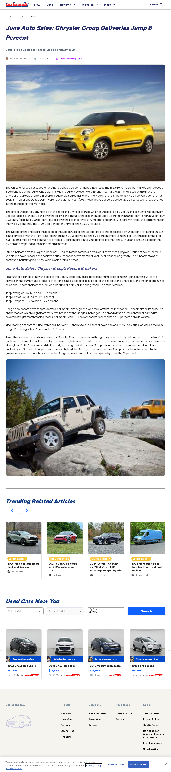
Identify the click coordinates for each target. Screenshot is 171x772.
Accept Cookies (139, 764)
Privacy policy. (94, 765)
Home (8, 16)
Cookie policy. (14, 768)
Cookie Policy (151, 724)
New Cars (66, 713)
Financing (66, 736)
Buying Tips (67, 730)
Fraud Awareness (153, 743)
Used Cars (67, 719)
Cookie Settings (115, 764)
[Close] (165, 764)
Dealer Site (94, 719)
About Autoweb (97, 713)
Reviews (65, 724)
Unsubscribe (150, 748)
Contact (92, 724)
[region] (85, 764)
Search (146, 611)
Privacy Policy (151, 719)
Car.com (120, 719)
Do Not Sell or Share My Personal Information (153, 734)
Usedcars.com (124, 713)
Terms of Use (151, 713)
